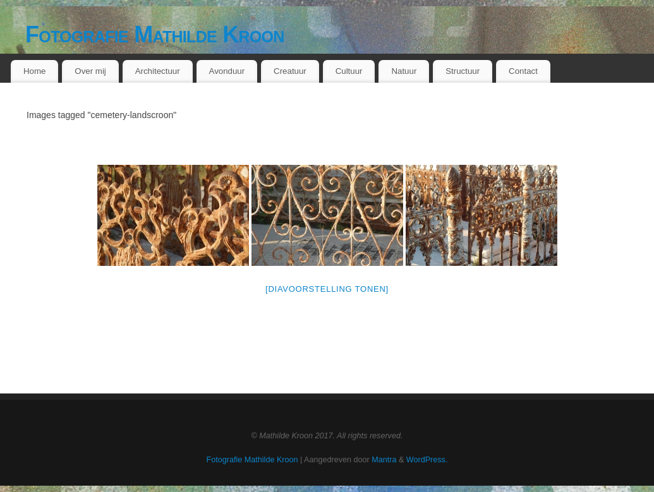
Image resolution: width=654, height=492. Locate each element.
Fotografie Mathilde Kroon (154, 34)
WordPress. (427, 459)
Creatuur (290, 71)
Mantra (384, 459)
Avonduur (227, 71)
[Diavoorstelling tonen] (327, 289)
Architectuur (157, 71)
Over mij (90, 71)
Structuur (462, 71)
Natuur (403, 71)
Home (34, 71)
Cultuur (349, 71)
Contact (523, 71)
